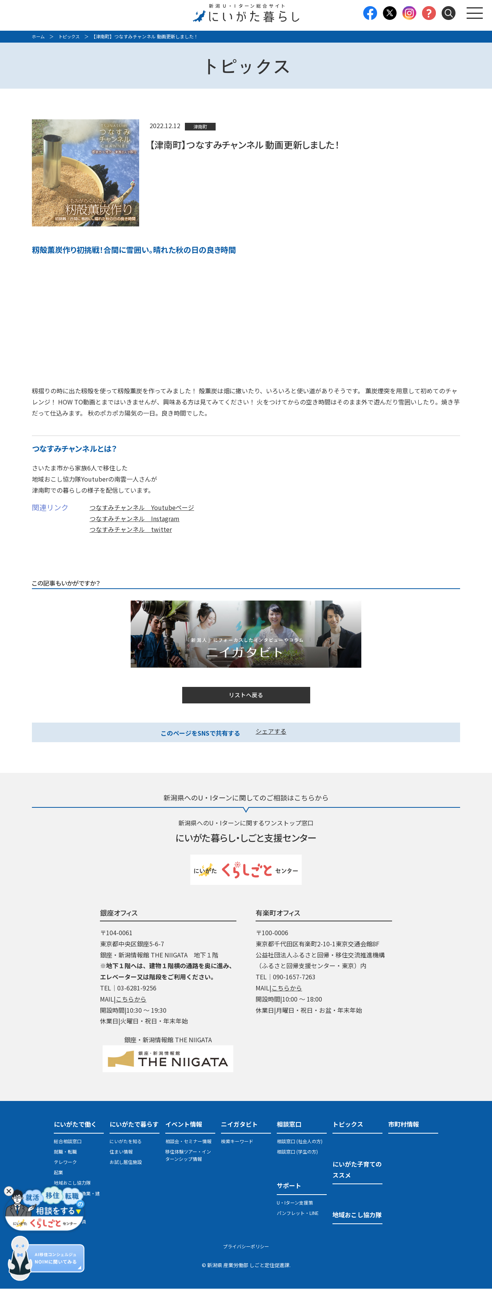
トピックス (71, 36)
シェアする (271, 731)
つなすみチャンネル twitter (131, 529)
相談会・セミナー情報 (188, 1141)
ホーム (39, 36)
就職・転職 (65, 1152)
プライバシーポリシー (246, 1247)
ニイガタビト (239, 1124)
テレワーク (65, 1162)
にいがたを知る (126, 1141)
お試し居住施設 (126, 1162)
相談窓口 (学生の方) (297, 1152)
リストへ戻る (246, 695)
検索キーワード (237, 1141)
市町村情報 (403, 1124)
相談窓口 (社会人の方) (299, 1141)
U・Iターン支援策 (295, 1203)
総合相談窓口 (67, 1141)
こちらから (131, 999)
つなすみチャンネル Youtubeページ (142, 507)
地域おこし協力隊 (72, 1183)
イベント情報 (183, 1124)
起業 (58, 1173)
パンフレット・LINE (298, 1213)
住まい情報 (121, 1152)
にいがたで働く (75, 1124)
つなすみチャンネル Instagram (135, 518)
